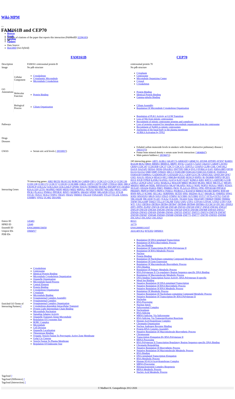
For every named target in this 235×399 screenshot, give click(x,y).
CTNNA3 (112, 184)
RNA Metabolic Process (148, 358)
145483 (30, 221)
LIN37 (150, 182)
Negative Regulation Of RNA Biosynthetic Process (161, 286)
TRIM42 (226, 199)
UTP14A (198, 201)
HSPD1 (198, 177)
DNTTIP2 (178, 169)
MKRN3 (135, 185)
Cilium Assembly (145, 105)
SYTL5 (218, 196)
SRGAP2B (102, 192)
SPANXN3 (142, 196)
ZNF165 (182, 207)
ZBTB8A (200, 204)
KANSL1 (164, 180)
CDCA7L (179, 166)
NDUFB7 (99, 189)
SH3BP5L (75, 192)
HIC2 (165, 177)
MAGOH (176, 182)
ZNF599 (135, 215)
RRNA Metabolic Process (149, 369)
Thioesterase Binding (43, 333)
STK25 (165, 196)
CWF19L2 (221, 166)
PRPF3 (152, 191)
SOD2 (134, 196)
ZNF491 (169, 212)
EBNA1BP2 (220, 169)
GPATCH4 (219, 174)
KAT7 (186, 180)
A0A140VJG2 (137, 231)
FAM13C (211, 172)
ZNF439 (152, 212)
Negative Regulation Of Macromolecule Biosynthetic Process (166, 331)
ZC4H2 (47, 197)
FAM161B (78, 57)
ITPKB (146, 180)
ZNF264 (152, 209)
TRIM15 (78, 195)
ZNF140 (164, 207)
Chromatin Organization (148, 323)
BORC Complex (41, 322)
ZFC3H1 (220, 204)
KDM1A (194, 180)
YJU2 (138, 204)
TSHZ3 (152, 201)
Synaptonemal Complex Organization (51, 303)
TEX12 (46, 195)
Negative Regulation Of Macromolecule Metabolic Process (165, 350)
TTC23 (107, 195)
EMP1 (155, 172)
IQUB (140, 180)
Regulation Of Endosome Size (47, 344)
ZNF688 (169, 215)
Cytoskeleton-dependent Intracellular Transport (56, 306)
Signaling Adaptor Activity (46, 314)
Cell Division (39, 327)
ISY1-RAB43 (123, 186)
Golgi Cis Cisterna (42, 338)
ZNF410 (212, 209)
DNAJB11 (168, 169)
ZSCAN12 (136, 218)
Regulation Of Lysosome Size (47, 319)
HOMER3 (93, 186)
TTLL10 (160, 201)
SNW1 (229, 193)
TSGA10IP (142, 201)
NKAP (172, 185)
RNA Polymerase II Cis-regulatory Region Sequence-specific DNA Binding (173, 272)
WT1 (133, 204)
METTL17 (218, 182)
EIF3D (229, 169)
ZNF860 (222, 215)
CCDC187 (142, 166)
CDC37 (163, 166)
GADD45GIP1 (159, 174)
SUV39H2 (193, 196)
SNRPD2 (220, 193)
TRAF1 (61, 195)
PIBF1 (160, 188)
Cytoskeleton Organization (46, 290)
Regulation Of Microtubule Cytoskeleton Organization (163, 108)
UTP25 (215, 201)
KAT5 (180, 180)
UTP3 (223, 201)
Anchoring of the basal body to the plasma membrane (162, 129)
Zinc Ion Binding (145, 245)
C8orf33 (206, 164)
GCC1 (182, 174)
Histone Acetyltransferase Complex (154, 321)
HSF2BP (111, 186)
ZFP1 (133, 207)
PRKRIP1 (135, 191)
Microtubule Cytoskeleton (45, 81)
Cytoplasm (142, 73)
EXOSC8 (31, 186)
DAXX (134, 169)
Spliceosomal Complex (148, 307)
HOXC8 (190, 177)
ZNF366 (194, 209)
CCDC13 (111, 181)
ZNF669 (161, 215)
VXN (228, 201)
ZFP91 (140, 207)
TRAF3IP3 (199, 199)
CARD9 (85, 181)
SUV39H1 (182, 196)
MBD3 (184, 182)
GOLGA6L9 (65, 186)
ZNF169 (190, 207)
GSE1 (133, 177)
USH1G (124, 195)
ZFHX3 (229, 204)
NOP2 (197, 185)
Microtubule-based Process (46, 281)
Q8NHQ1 (158, 231)
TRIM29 (209, 199)
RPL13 (140, 193)
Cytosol (140, 81)
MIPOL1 (81, 189)
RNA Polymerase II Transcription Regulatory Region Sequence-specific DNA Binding (178, 342)
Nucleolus (141, 299)
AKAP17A (172, 161)
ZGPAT (147, 207)
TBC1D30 (148, 199)
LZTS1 (42, 189)
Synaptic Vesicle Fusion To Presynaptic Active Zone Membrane (63, 335)
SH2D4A (193, 193)
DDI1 (120, 184)
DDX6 (159, 169)
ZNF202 (214, 207)
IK (203, 177)
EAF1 (210, 169)
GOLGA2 (41, 186)
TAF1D (225, 196)
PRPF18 (145, 191)
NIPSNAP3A (162, 185)
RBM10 (200, 191)
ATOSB (203, 161)
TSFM (134, 201)
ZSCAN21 (146, 218)
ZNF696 (178, 215)
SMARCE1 (210, 193)
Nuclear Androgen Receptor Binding (154, 326)
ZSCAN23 (157, 218)
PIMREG (168, 188)
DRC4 (127, 184)
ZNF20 (206, 207)
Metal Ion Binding (145, 280)
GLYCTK (196, 174)
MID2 (73, 189)
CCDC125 (102, 181)
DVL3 (194, 169)
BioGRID (11, 48)
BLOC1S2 (66, 181)
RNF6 (133, 193)
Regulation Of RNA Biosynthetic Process (156, 242)
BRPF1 (173, 164)
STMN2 (173, 196)
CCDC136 (122, 181)
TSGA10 (87, 195)
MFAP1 (227, 182)
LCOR (227, 180)
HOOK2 (103, 186)
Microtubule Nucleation (44, 311)
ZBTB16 (146, 204)
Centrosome (142, 75)
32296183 (82, 37)
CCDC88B (73, 184)
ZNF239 (135, 209)
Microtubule (39, 325)
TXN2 (177, 201)
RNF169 (225, 191)
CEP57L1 (189, 166)
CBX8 (134, 166)
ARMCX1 (194, 161)
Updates (11, 41)
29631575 (141, 149)
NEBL (152, 185)
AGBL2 (162, 161)
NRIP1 (220, 185)
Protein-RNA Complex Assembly (153, 329)
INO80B (209, 177)
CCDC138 (32, 184)
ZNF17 (198, 207)
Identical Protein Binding (149, 94)
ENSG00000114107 (140, 227)
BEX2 (142, 164)
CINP (104, 184)
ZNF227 (223, 207)
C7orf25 (197, 164)
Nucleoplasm (143, 310)
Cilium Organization (43, 106)
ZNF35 (186, 209)
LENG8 (142, 182)
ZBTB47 (172, 204)
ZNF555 (178, 212)
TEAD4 (183, 199)
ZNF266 (161, 209)
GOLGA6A (52, 186)
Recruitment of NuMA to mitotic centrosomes (159, 127)
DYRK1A (202, 169)
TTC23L (115, 195)
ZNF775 (187, 215)
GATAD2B (172, 174)
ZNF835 (213, 215)
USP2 (183, 201)
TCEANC (174, 199)
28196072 (164, 155)
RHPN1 (216, 191)
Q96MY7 (31, 231)
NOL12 (190, 185)
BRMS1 (156, 164)
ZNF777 (196, 215)
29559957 (61, 151)
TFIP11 (53, 195)
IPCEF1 (226, 177)
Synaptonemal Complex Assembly (49, 298)
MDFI (59, 189)
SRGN (151, 196)
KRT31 (208, 180)
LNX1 (157, 182)
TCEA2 (165, 199)
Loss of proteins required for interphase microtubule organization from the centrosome (178, 124)
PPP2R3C (57, 192)
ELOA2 (141, 172)
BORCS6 (76, 181)
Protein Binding (40, 94)
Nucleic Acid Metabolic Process (152, 372)
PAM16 (152, 188)
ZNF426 (135, 212)
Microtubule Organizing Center (152, 78)
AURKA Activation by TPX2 (151, 132)
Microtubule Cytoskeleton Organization (52, 276)
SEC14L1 (157, 193)
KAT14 (172, 180)
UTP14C (207, 201)
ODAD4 (144, 188)
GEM (188, 174)
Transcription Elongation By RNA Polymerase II (160, 337)
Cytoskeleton (39, 75)
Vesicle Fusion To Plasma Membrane (51, 341)
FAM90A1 (146, 174)
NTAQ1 (228, 185)
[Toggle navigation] (2, 26)
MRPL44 (144, 185)
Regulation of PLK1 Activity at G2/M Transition (160, 116)
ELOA (134, 172)
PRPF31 (161, 191)
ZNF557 (187, 212)
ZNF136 (155, 207)
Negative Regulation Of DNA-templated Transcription (163, 283)
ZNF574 (204, 212)
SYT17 (202, 196)
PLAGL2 (38, 192)
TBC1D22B (136, 199)
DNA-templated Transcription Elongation (157, 356)
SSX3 (158, 196)
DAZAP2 (142, 169)
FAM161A (222, 172)
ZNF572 (196, 212)
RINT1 (66, 192)
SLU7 (201, 193)
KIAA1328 (32, 189)
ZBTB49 (191, 204)
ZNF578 (213, 212)
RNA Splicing (143, 312)
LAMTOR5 (218, 180)
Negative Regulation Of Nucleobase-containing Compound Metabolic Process (174, 294)
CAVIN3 (223, 164)
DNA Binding (143, 267)
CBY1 (93, 181)
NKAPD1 (181, 185)
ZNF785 (204, 215)
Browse (11, 33)
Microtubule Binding (43, 295)
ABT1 (155, 161)
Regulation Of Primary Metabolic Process (157, 269)
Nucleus (140, 253)
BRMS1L (165, 164)
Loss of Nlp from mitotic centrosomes (155, 119)
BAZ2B (134, 164)
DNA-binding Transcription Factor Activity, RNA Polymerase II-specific (172, 277)
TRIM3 (217, 199)
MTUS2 (90, 189)
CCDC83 (62, 184)
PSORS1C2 (179, 191)
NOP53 (204, 185)
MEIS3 (66, 189)
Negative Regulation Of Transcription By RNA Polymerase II (166, 296)
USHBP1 (31, 197)
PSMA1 (169, 191)
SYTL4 (210, 196)
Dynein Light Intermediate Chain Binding (53, 308)
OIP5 (124, 189)
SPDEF (93, 192)
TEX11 (38, 195)
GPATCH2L (207, 174)
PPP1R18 (221, 188)
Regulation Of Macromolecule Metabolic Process (160, 275)
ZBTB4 (164, 204)
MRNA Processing (146, 364)
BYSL (181, 164)
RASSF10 (190, 191)
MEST (209, 182)
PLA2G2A (185, 188)
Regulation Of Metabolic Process (152, 291)
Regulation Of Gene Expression (152, 261)
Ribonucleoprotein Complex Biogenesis (156, 366)
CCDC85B (153, 166)
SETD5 (178, 193)
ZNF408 (203, 209)
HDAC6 (158, 177)
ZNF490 (161, 212)
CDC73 (170, 166)
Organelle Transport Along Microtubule (52, 317)
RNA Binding (143, 353)
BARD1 (229, 161)
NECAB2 (109, 189)
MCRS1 (201, 182)
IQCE (133, 180)
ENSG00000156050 (37, 227)
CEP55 (90, 184)
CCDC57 (53, 184)
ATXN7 (220, 161)
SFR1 (185, 193)
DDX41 (151, 169)
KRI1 (201, 180)
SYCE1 (30, 195)
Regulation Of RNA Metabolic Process (155, 250)
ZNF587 (222, 212)
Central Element (41, 284)
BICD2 (57, 181)
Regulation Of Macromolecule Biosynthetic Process (161, 264)
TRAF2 (69, 195)
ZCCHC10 (210, 204)
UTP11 (190, 201)
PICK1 (30, 192)
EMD (148, 172)
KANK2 (155, 180)
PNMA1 (48, 192)
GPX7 (228, 174)
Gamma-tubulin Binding (148, 97)
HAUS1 (84, 186)
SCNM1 (148, 193)
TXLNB (169, 201)
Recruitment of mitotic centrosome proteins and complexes (165, 121)
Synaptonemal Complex (44, 300)
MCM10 (193, 182)
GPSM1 (75, 186)
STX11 (111, 192)
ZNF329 (178, 209)
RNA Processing (144, 302)
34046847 (201, 152)
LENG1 (134, 182)
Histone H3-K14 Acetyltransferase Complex (158, 361)
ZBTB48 (181, 204)
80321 (134, 221)
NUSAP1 (135, 188)
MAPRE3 (50, 189)
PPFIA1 (195, 188)
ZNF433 (143, 212)
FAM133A (201, 172)
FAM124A (191, 172)
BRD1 (148, 164)
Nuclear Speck (144, 304)
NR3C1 (118, 189)
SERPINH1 (168, 193)
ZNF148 (173, 207)
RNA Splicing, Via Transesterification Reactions (160, 318)
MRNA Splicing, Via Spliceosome (153, 315)
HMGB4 (172, 177)
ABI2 (50, 181)
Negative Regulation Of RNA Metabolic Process (160, 288)
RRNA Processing (145, 339)
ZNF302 (169, 209)
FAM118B (180, 172)
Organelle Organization (44, 279)
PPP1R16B (210, 188)
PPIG (201, 188)
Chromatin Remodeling (148, 345)
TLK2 (190, 199)
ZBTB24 (155, 204)
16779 (134, 224)
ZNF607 (143, 215)
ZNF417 (221, 209)
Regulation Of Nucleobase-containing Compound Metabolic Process (169, 259)
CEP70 (182, 57)
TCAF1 (157, 199)
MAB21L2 (166, 182)
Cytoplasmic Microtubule (45, 78)
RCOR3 (208, 191)
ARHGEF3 (183, 161)
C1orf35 (189, 164)
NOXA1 (213, 185)
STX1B (119, 192)
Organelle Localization (44, 330)
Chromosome (143, 334)
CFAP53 (199, 166)
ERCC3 (170, 172)
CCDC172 (43, 184)
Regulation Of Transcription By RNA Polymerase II (161, 248)
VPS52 (40, 197)
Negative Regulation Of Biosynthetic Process (158, 348)
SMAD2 (85, 192)
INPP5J (218, 177)
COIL (213, 166)
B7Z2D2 (149, 231)
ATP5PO (212, 161)
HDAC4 (149, 177)
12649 (30, 224)
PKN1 (176, 188)
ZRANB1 (56, 197)
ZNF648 (152, 215)
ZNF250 (143, 209)
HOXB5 (181, 177)
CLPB (207, 166)
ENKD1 (162, 172)
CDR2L (82, 184)
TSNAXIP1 (97, 195)
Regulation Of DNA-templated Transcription (158, 240)
